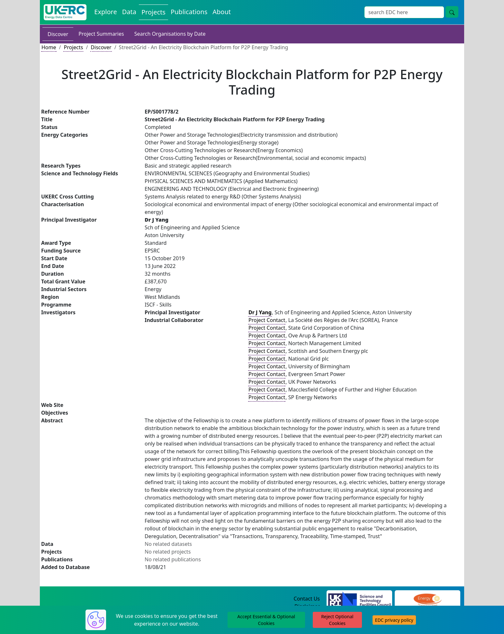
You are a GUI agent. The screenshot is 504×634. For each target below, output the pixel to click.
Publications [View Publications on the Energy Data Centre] (189, 11)
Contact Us (307, 598)
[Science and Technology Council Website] (359, 598)
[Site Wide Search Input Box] (404, 12)
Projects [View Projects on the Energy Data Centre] (153, 12)
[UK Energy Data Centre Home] (65, 12)
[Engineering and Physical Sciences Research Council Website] (427, 598)
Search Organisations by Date (170, 33)
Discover (58, 34)
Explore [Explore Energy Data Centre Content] (105, 11)
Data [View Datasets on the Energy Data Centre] (129, 11)
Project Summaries (101, 33)
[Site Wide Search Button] (452, 12)
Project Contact (266, 320)
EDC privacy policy (394, 620)
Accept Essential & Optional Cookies (266, 619)
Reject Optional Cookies (337, 619)
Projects (73, 47)
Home (48, 47)
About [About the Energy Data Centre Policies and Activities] (221, 11)
